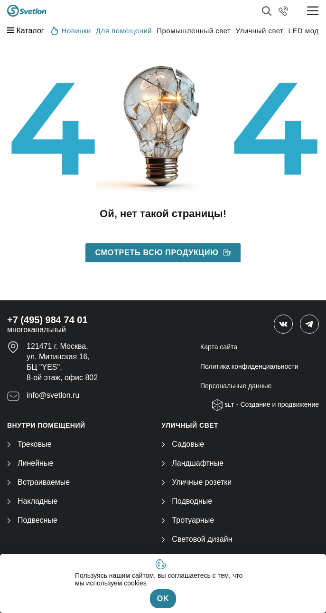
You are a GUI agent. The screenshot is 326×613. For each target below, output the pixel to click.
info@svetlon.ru (53, 395)
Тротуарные (187, 520)
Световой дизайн (196, 539)
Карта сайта (218, 347)
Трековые (29, 444)
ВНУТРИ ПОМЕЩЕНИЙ (46, 425)
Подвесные (32, 520)
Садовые (182, 444)
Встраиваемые (38, 482)
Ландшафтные (192, 463)
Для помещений (124, 31)
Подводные (186, 501)
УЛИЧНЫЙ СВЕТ (189, 425)
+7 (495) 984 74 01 (47, 320)
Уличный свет (259, 31)
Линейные (30, 463)
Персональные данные (235, 386)
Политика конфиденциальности (249, 366)
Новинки (71, 30)
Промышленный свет (194, 31)
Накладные (32, 501)
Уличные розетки (196, 482)
